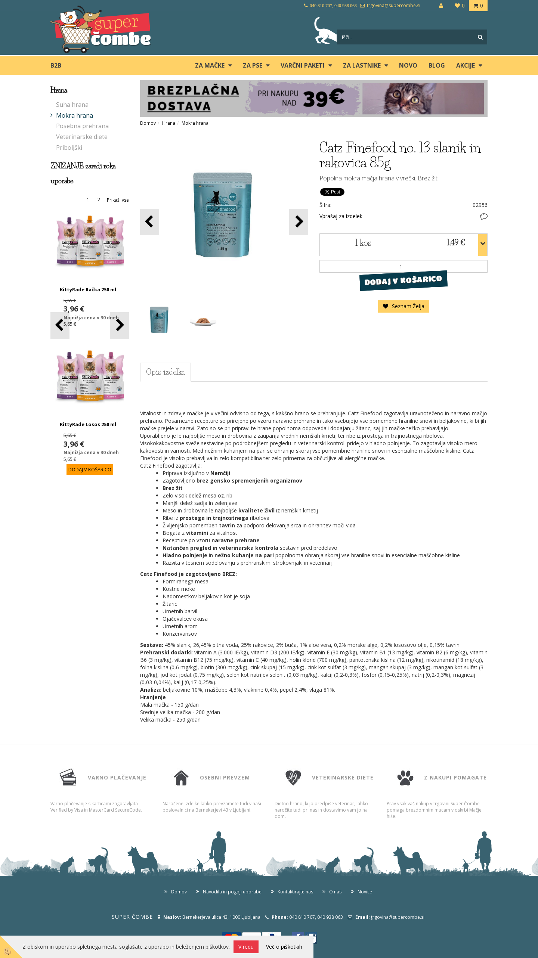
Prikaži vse (118, 200)
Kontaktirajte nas (295, 892)
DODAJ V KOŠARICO (403, 280)
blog (437, 65)
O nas (335, 892)
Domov (148, 123)
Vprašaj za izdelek (340, 216)
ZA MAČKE (210, 65)
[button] (119, 325)
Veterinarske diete (82, 137)
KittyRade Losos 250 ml (88, 424)
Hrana (168, 123)
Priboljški (69, 147)
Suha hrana (72, 104)
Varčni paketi (303, 65)
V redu (246, 946)
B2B (55, 65)
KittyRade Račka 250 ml (88, 289)
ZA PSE (252, 65)
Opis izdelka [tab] (165, 372)
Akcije (465, 65)
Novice (365, 892)
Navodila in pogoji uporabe (232, 892)
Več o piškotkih (284, 946)
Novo (408, 65)
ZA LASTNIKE (362, 65)
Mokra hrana (74, 115)
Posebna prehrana (82, 126)
